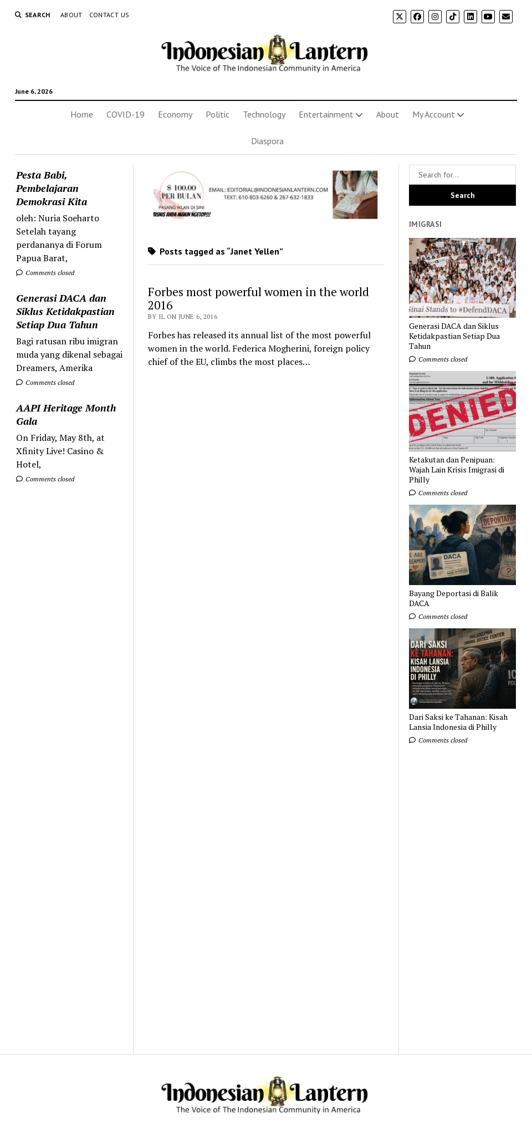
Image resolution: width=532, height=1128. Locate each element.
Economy (175, 114)
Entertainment (326, 114)
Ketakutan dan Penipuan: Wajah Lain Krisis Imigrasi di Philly (456, 470)
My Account (433, 114)
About (71, 15)
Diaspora (267, 140)
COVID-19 (125, 114)
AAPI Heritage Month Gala (66, 414)
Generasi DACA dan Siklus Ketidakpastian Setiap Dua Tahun (65, 311)
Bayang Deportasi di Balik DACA (453, 598)
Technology (264, 114)
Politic (217, 114)
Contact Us (109, 15)
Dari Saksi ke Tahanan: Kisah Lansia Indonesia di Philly (458, 722)
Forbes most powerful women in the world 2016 (258, 298)
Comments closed (45, 272)
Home (81, 114)
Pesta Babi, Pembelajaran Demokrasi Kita (51, 188)
